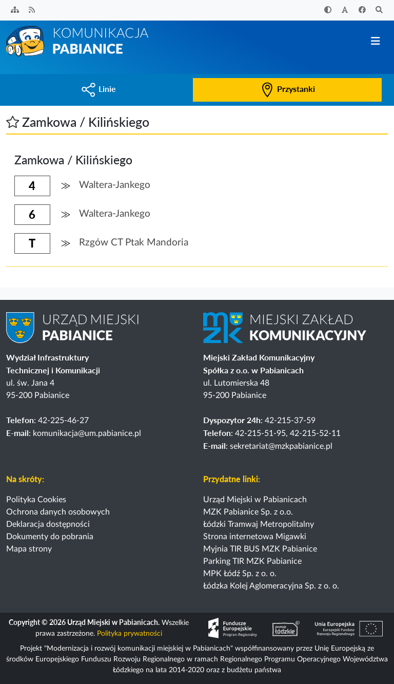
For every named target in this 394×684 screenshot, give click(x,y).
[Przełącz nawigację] (375, 41)
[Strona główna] (78, 40)
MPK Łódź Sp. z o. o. (240, 573)
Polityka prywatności (129, 633)
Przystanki (287, 88)
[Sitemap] (15, 10)
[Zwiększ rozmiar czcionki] (345, 10)
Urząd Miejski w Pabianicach (255, 500)
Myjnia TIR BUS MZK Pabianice (260, 549)
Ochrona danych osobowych (58, 512)
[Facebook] (362, 10)
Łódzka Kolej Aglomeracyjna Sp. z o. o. (271, 586)
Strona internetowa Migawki (254, 537)
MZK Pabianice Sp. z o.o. (248, 512)
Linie (98, 88)
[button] (12, 121)
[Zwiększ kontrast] (328, 10)
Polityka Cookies (36, 500)
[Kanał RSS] (32, 10)
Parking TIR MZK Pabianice (252, 561)
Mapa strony (29, 549)
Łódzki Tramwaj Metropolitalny (258, 524)
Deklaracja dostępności (48, 524)
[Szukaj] (379, 10)
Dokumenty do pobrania (49, 537)
